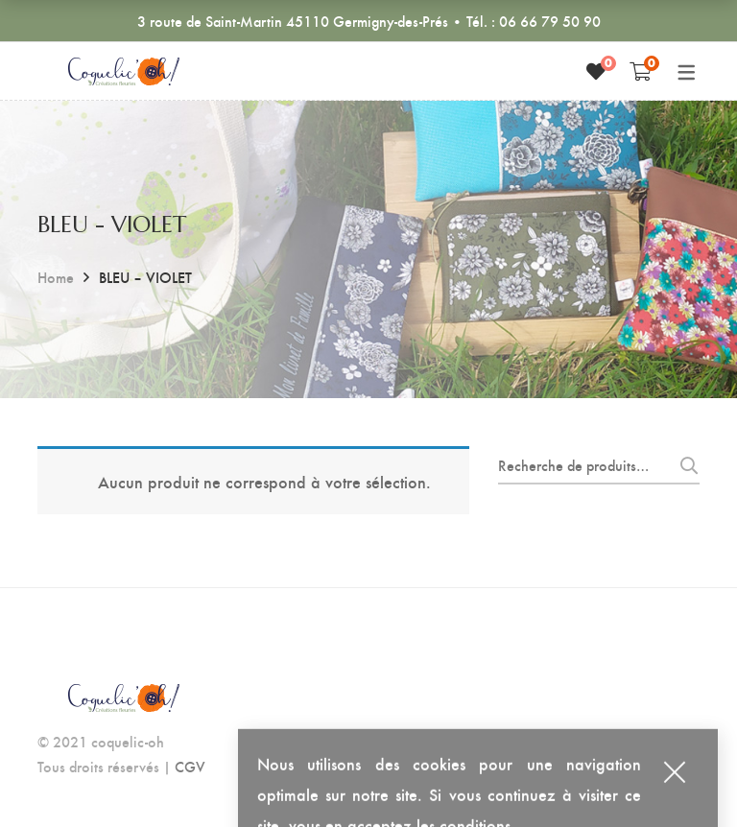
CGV (190, 766)
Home (55, 277)
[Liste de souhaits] (596, 71)
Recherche (684, 465)
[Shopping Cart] (641, 71)
